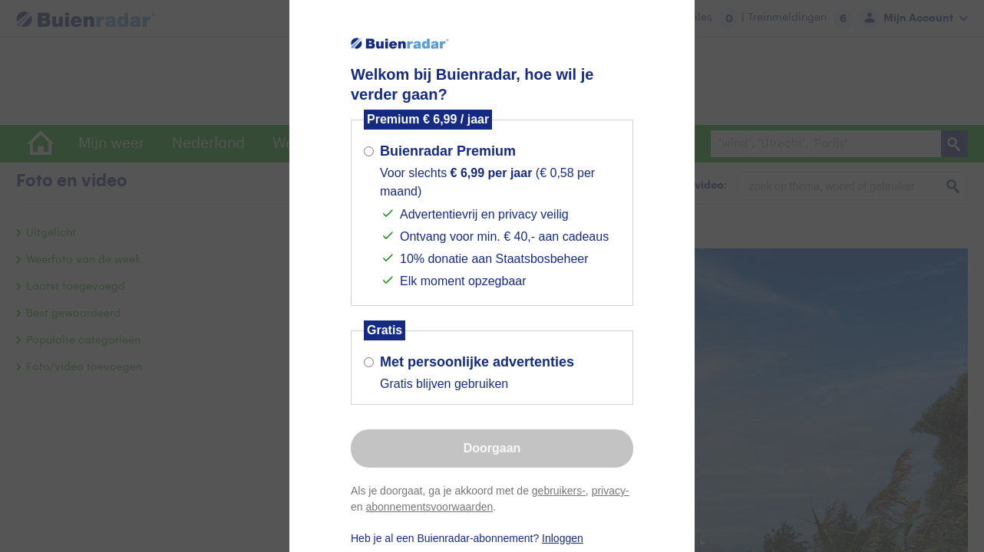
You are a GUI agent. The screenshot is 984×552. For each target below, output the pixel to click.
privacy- (610, 491)
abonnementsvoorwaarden (429, 507)
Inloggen (562, 538)
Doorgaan (492, 448)
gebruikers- (559, 491)
